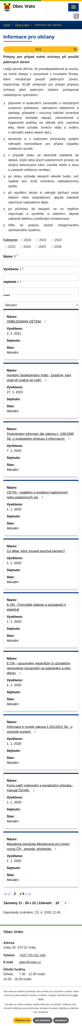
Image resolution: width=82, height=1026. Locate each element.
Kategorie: (10, 240)
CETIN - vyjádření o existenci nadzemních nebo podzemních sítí (37, 495)
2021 (43, 240)
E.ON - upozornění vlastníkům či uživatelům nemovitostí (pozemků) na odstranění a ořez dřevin (39, 668)
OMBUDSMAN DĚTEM (27, 321)
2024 (27, 246)
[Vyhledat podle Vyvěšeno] (41, 277)
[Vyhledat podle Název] (41, 263)
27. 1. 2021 (15, 392)
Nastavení (61, 1020)
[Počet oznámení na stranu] (60, 903)
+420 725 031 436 (32, 955)
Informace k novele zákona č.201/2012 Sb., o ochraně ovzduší (39, 729)
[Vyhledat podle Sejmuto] (41, 291)
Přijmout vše (22, 1020)
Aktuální (13, 352)
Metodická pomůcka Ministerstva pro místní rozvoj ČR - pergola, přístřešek (38, 846)
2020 (27, 240)
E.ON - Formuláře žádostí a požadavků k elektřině (36, 607)
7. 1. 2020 (14, 451)
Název (9, 256)
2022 (58, 240)
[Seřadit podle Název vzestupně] (17, 255)
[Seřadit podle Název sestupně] (17, 256)
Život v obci (22, 24)
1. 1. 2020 (14, 509)
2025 (42, 246)
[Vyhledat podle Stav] (41, 305)
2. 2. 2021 (14, 333)
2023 (11, 246)
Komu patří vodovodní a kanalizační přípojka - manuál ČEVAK (40, 788)
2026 (57, 246)
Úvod (6, 24)
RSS (56, 49)
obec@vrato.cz (30, 962)
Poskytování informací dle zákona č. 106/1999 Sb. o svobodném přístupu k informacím (40, 436)
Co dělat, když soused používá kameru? (36, 551)
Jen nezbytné (42, 1020)
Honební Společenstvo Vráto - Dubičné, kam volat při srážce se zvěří (39, 377)
